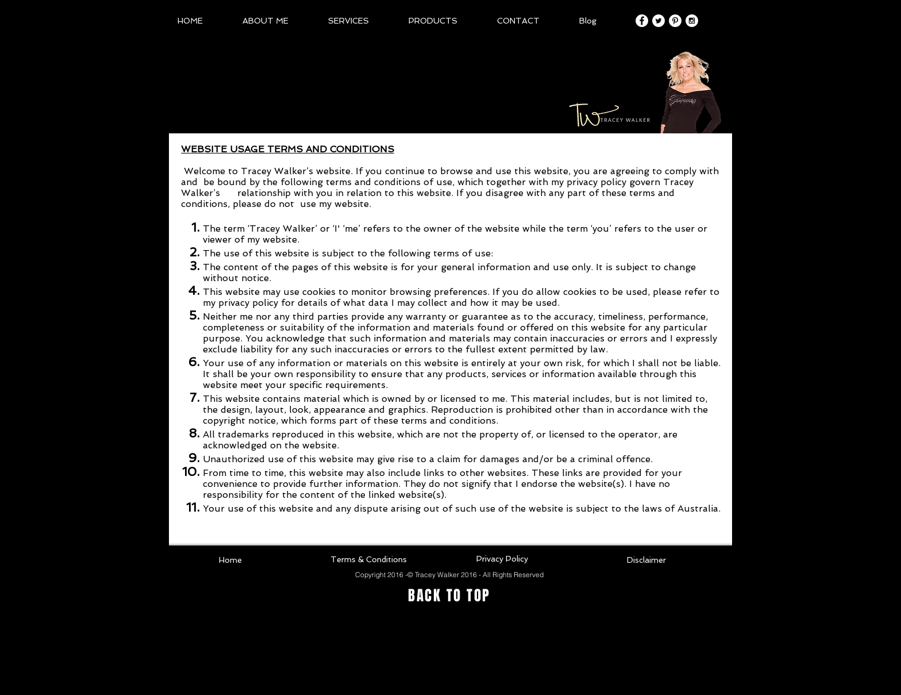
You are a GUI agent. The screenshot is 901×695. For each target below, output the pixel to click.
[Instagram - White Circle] (692, 20)
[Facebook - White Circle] (642, 20)
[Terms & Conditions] (368, 560)
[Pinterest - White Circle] (675, 20)
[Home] (230, 560)
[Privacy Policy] (502, 559)
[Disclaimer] (646, 560)
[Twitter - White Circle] (658, 20)
